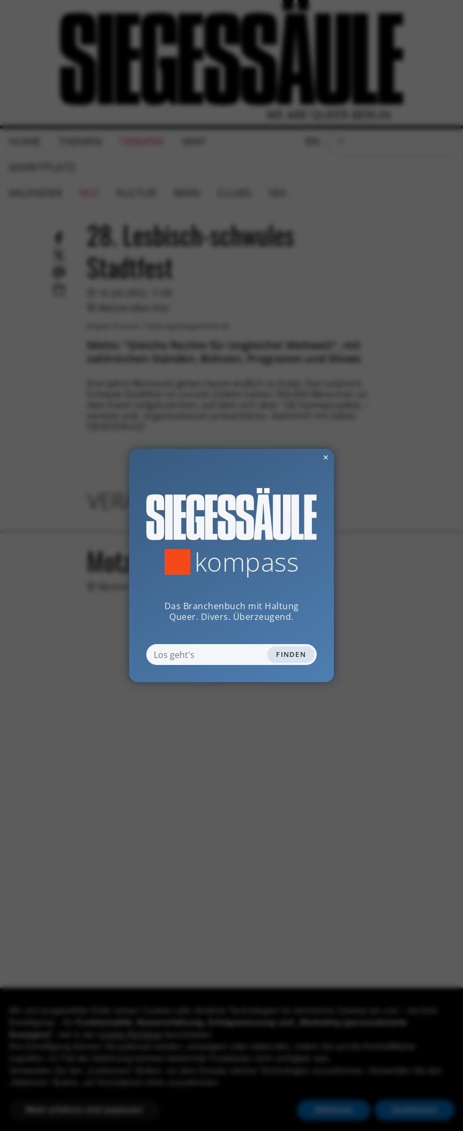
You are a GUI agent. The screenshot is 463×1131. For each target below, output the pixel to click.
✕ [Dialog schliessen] (300, 457)
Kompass (247, 562)
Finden (291, 654)
